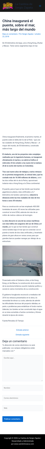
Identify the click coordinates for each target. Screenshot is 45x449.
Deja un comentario (10, 34)
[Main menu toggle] (40, 5)
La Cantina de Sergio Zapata (24, 5)
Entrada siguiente (22, 335)
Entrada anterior (22, 330)
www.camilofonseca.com (24, 444)
